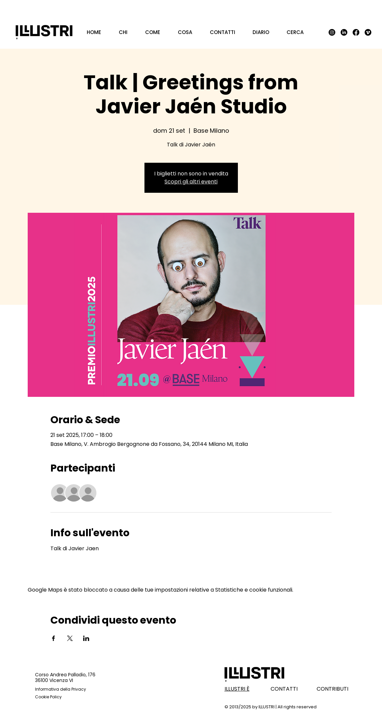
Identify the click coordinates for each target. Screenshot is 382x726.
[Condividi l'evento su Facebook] (53, 638)
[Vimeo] (368, 32)
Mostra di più (67, 568)
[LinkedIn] (344, 32)
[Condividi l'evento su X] (70, 638)
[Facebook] (356, 32)
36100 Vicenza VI (54, 680)
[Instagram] (332, 32)
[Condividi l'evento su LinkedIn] (86, 638)
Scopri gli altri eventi (191, 181)
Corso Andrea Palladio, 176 (65, 674)
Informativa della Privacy (60, 689)
